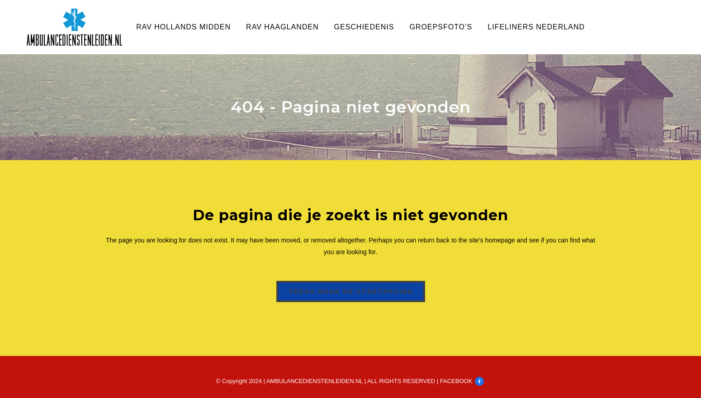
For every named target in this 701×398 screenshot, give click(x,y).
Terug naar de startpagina (351, 291)
